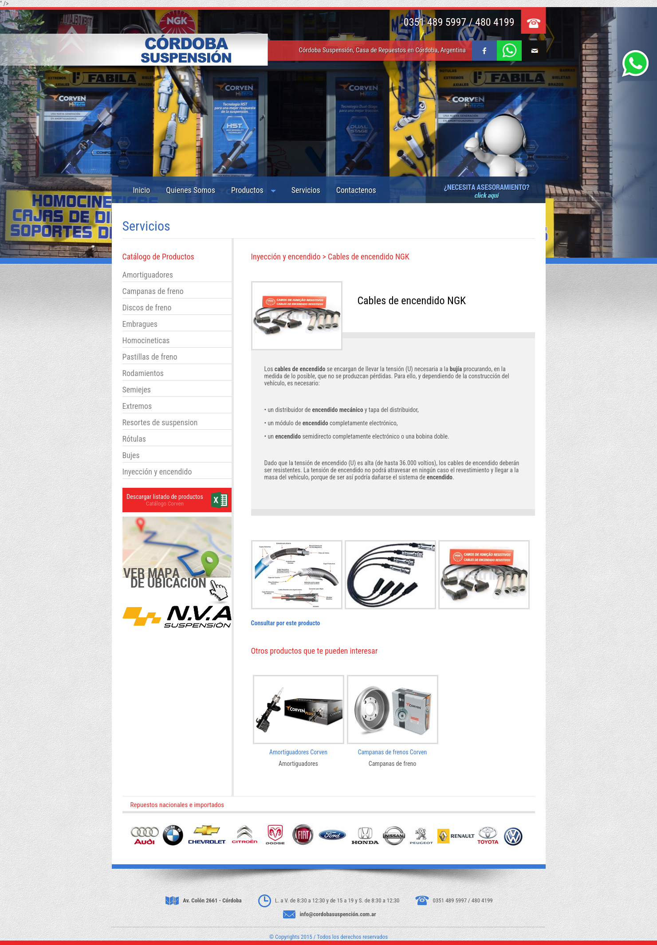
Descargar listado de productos (164, 496)
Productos (247, 190)
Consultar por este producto (285, 623)
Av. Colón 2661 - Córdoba (212, 900)
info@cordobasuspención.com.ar (338, 914)
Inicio (141, 190)
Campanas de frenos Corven (392, 752)
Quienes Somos (190, 190)
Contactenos (356, 190)
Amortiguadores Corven (298, 752)
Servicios (305, 190)
